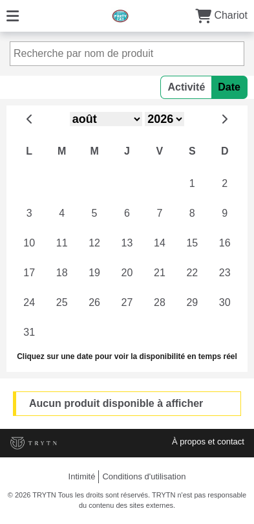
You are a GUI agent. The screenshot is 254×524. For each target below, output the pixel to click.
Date (229, 87)
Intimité (82, 476)
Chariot (221, 15)
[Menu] (12, 15)
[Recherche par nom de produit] (127, 53)
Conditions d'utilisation (143, 476)
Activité (186, 87)
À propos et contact (208, 441)
